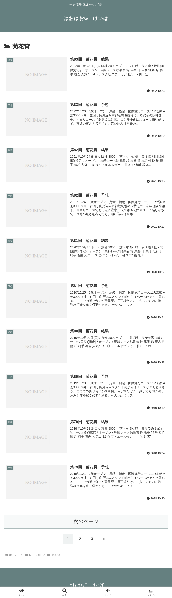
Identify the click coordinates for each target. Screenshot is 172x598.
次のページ (86, 522)
